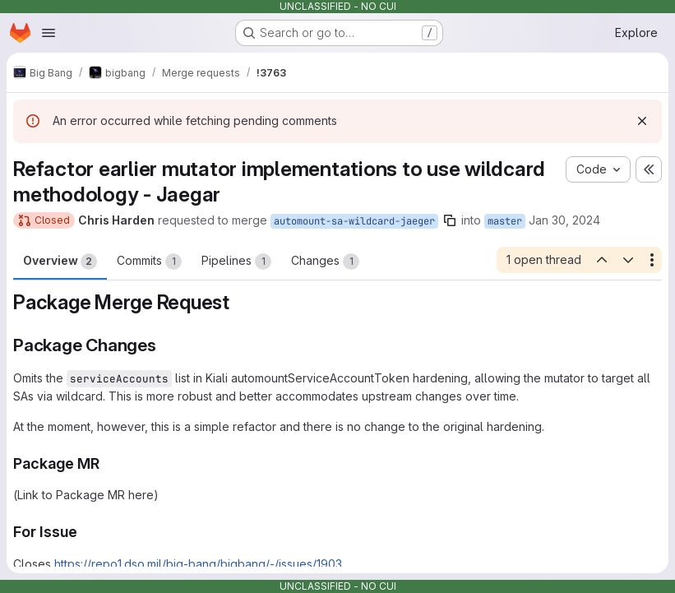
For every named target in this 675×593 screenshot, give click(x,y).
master (505, 221)
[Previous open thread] (601, 260)
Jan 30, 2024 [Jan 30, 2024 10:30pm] (564, 220)
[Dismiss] (642, 121)
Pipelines (236, 261)
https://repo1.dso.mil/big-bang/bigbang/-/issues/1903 (198, 564)
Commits (149, 261)
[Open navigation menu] (48, 33)
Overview (60, 261)
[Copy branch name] (450, 220)
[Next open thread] (628, 260)
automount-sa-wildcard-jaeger (354, 221)
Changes (325, 261)
